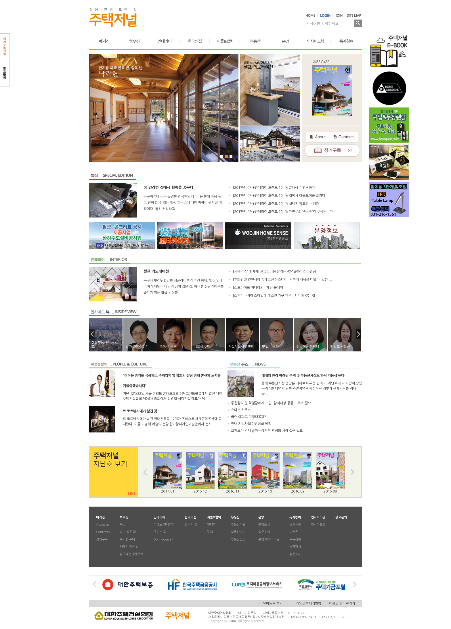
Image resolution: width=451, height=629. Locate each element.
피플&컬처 (225, 41)
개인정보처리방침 (308, 603)
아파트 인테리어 (164, 524)
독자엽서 (295, 547)
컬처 (210, 532)
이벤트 (293, 532)
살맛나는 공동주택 (132, 554)
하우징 (134, 41)
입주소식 (264, 532)
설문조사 (295, 554)
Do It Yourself (163, 539)
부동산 (255, 41)
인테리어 (164, 41)
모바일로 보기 (273, 603)
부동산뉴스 (238, 539)
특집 (122, 524)
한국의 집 (191, 524)
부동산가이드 (239, 532)
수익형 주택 (127, 539)
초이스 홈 (160, 532)
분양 (285, 41)
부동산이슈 (238, 524)
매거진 (104, 41)
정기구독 (102, 539)
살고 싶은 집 (128, 532)
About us (102, 524)
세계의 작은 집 (129, 547)
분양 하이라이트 (268, 539)
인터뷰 (211, 524)
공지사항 (295, 524)
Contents (103, 532)
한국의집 (195, 41)
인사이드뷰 (315, 41)
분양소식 (264, 524)
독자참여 (346, 41)
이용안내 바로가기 (342, 603)
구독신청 (295, 539)
